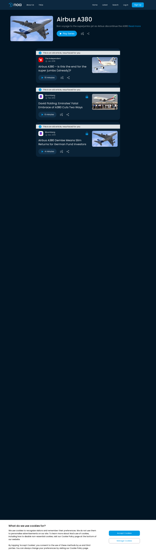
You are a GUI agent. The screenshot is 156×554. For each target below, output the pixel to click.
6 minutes (47, 114)
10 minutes (48, 77)
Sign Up (137, 4)
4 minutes (47, 151)
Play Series (66, 33)
